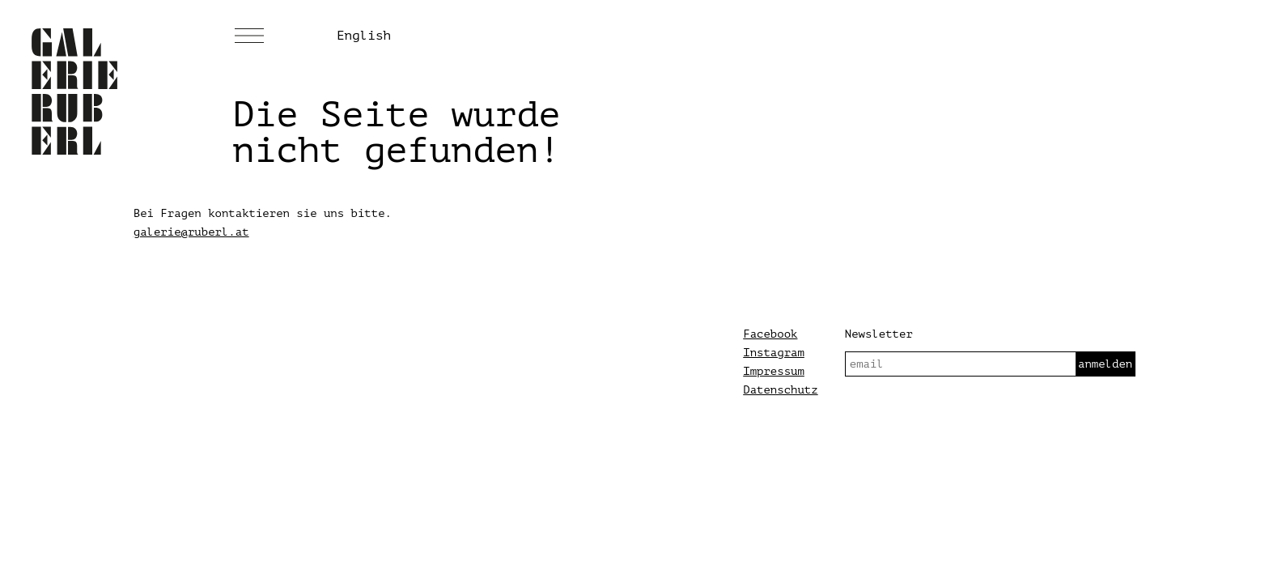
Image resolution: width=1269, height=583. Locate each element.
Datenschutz (780, 390)
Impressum (773, 371)
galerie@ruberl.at (191, 232)
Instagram (773, 353)
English (364, 35)
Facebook (770, 334)
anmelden (1105, 364)
